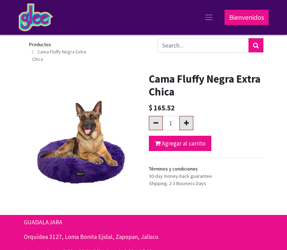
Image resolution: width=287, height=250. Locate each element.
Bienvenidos (246, 17)
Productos (40, 44)
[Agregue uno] (186, 123)
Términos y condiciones (173, 169)
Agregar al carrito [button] (180, 143)
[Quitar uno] (156, 123)
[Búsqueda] (255, 45)
